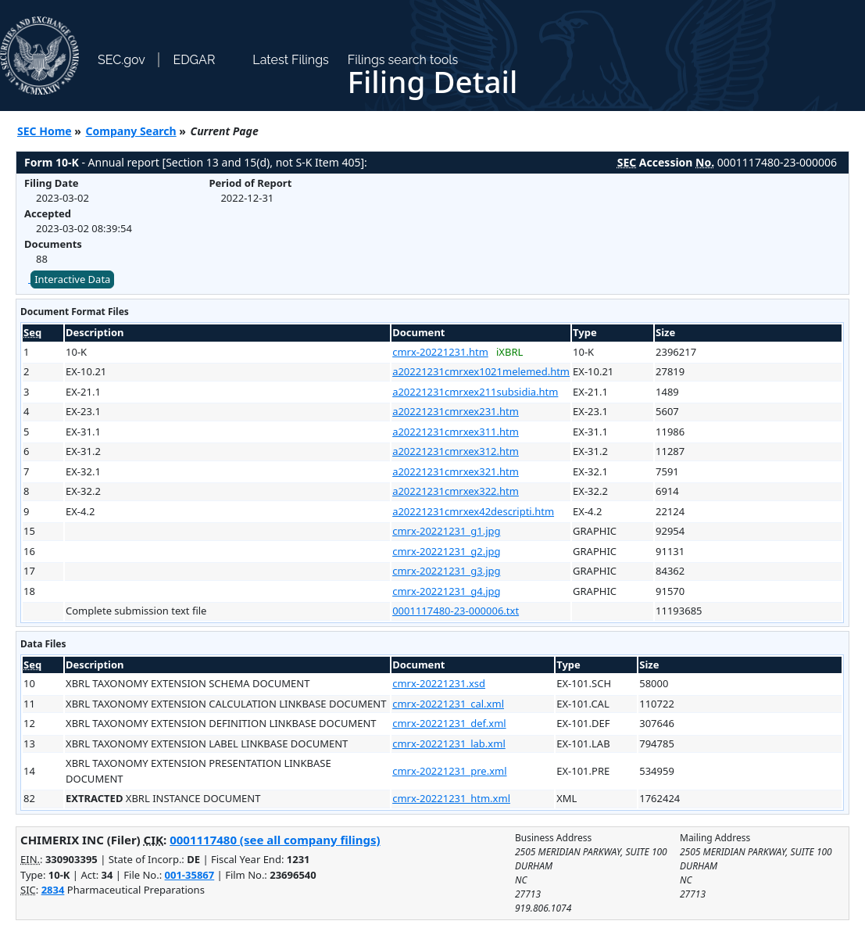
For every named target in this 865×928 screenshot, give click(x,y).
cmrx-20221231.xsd (438, 683)
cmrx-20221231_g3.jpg (446, 571)
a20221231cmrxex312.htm (455, 451)
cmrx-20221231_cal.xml (448, 704)
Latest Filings (290, 59)
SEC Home (44, 131)
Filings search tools (403, 59)
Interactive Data (72, 279)
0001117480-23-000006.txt (455, 611)
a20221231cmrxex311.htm (455, 432)
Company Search (131, 131)
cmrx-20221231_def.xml (449, 723)
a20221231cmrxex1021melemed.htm (481, 371)
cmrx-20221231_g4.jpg (446, 591)
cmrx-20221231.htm (440, 352)
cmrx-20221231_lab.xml (449, 743)
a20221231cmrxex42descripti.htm (473, 511)
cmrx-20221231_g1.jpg (446, 531)
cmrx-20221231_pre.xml (449, 771)
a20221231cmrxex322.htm (455, 491)
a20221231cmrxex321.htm (455, 471)
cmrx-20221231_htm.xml (451, 798)
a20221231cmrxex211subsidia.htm (475, 392)
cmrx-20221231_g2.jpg (446, 551)
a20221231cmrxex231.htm (455, 411)
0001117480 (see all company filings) (275, 839)
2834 (53, 890)
